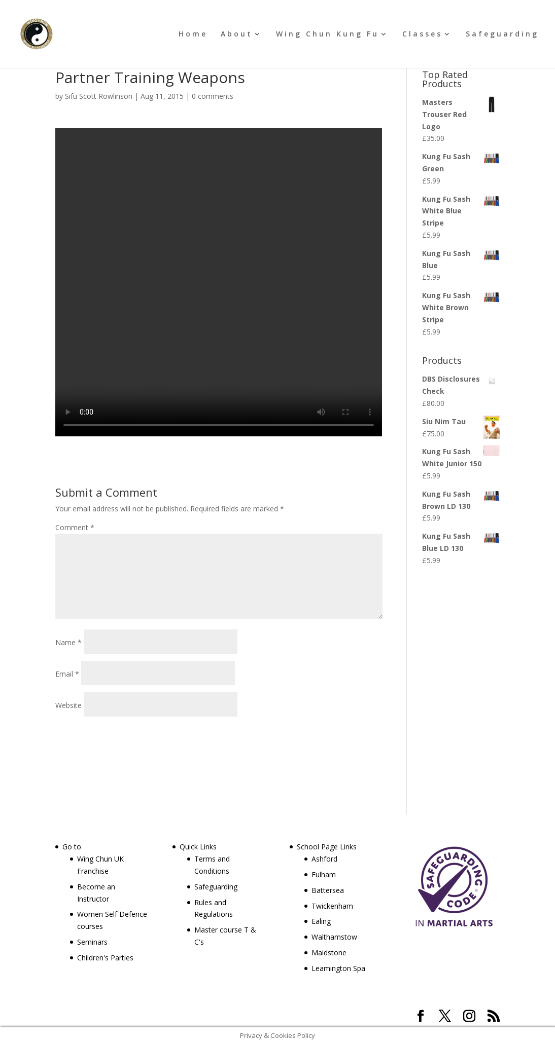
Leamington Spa (338, 968)
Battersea (327, 890)
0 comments (212, 96)
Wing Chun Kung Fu (327, 34)
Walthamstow (334, 937)
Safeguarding (502, 34)
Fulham (323, 874)
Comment (74, 527)
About (237, 34)
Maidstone (328, 952)
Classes (422, 34)
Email (67, 674)
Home (193, 34)
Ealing (321, 921)
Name (68, 642)
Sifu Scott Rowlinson (98, 96)
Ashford (324, 859)
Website (68, 705)
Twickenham (332, 906)
